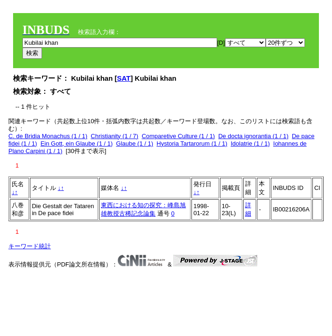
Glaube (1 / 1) (135, 143)
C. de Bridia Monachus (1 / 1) (47, 136)
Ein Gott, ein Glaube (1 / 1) (77, 143)
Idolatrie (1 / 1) (250, 143)
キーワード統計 (29, 246)
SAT (124, 78)
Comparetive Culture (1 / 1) (178, 136)
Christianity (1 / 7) (114, 136)
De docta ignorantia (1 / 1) (253, 136)
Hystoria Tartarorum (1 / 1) (191, 143)
